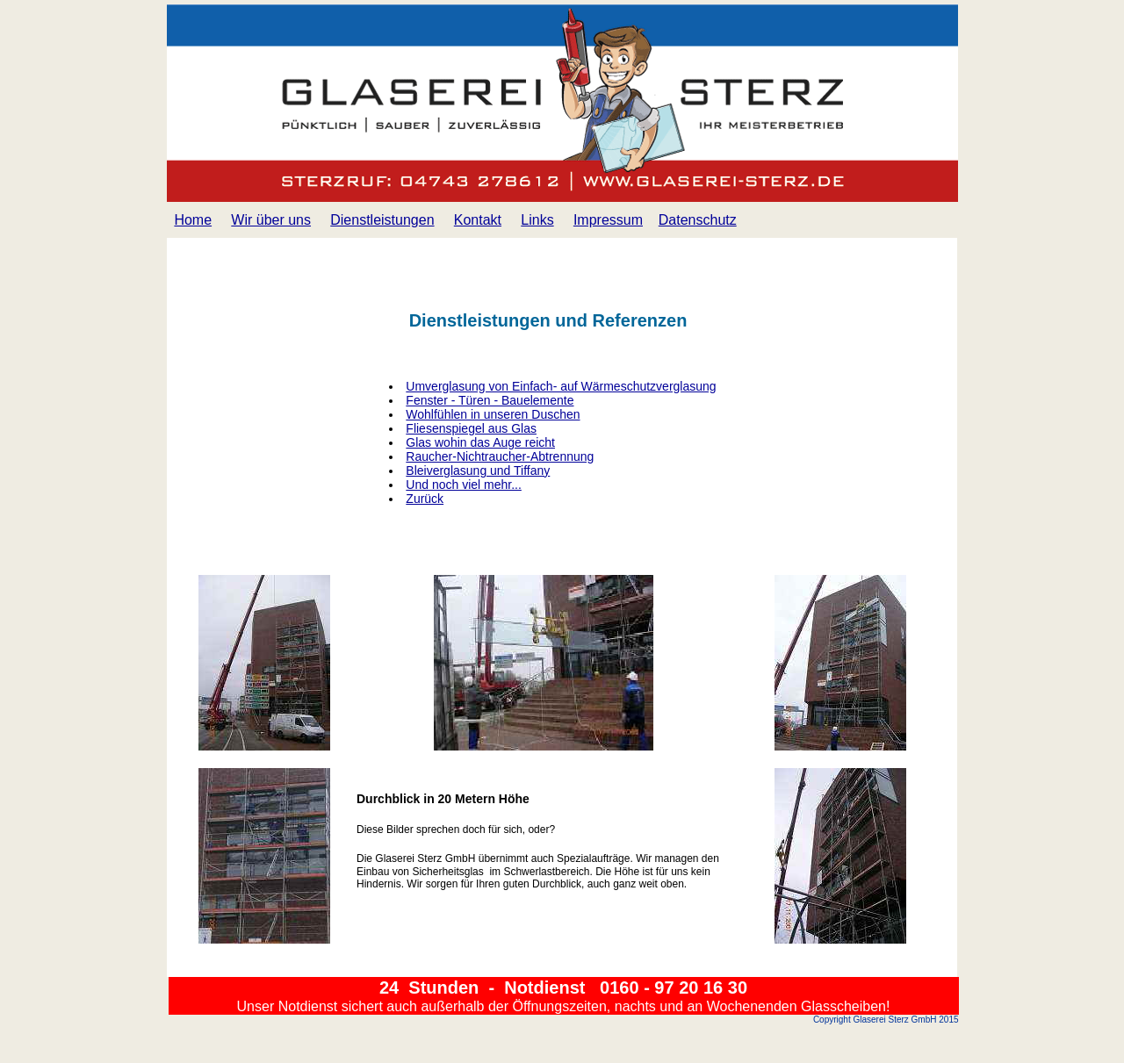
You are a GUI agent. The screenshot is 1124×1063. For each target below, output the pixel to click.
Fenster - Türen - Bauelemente (489, 400)
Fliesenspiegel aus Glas (471, 428)
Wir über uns (271, 219)
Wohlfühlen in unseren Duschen (493, 414)
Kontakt (477, 219)
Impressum (608, 219)
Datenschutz (698, 219)
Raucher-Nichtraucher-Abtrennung (500, 456)
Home (193, 219)
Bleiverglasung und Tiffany (478, 470)
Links (537, 219)
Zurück (424, 499)
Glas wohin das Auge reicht (480, 442)
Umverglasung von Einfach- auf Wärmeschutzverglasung (561, 386)
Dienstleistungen (382, 219)
